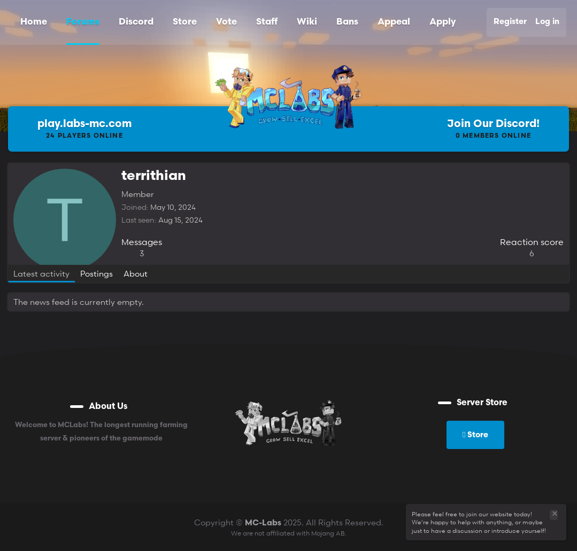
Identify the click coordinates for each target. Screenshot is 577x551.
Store (185, 22)
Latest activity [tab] (41, 273)
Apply (442, 22)
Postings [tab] (96, 273)
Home (33, 22)
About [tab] (136, 273)
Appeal (394, 22)
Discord (136, 22)
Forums (82, 22)
